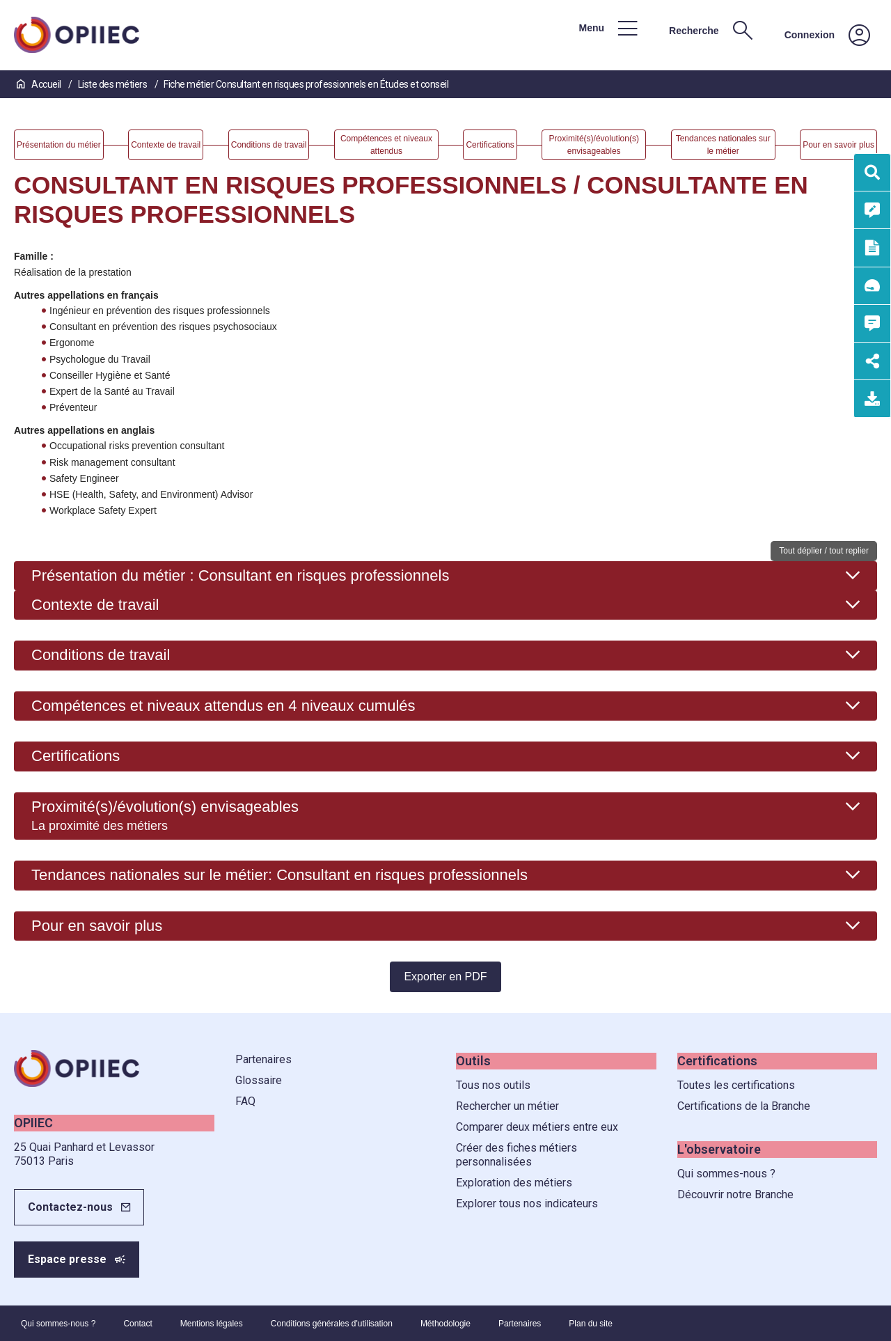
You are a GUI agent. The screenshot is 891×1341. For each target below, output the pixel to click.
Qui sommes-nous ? (726, 1173)
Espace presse (67, 1259)
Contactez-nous (70, 1207)
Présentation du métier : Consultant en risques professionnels (240, 575)
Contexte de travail (95, 604)
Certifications (75, 755)
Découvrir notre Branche (735, 1194)
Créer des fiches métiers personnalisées (516, 1154)
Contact (137, 1323)
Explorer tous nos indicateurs (527, 1203)
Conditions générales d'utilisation (332, 1323)
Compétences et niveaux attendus (223, 705)
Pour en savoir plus (96, 925)
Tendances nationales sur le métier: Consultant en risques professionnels (279, 875)
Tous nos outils (493, 1085)
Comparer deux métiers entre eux (537, 1127)
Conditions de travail (100, 655)
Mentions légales (211, 1323)
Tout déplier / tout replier (824, 551)
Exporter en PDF (445, 976)
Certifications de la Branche (743, 1106)
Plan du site (591, 1323)
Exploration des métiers (514, 1182)
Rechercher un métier (507, 1106)
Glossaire (258, 1080)
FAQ (245, 1101)
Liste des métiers (113, 84)
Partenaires (263, 1059)
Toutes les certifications (736, 1085)
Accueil (40, 84)
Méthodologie (445, 1323)
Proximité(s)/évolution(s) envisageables (165, 815)
